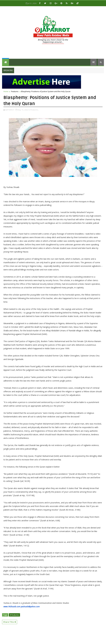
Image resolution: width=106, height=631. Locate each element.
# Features (14, 615)
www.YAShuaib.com (11, 606)
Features (14, 91)
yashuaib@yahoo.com (30, 606)
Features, (35, 109)
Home (5, 91)
